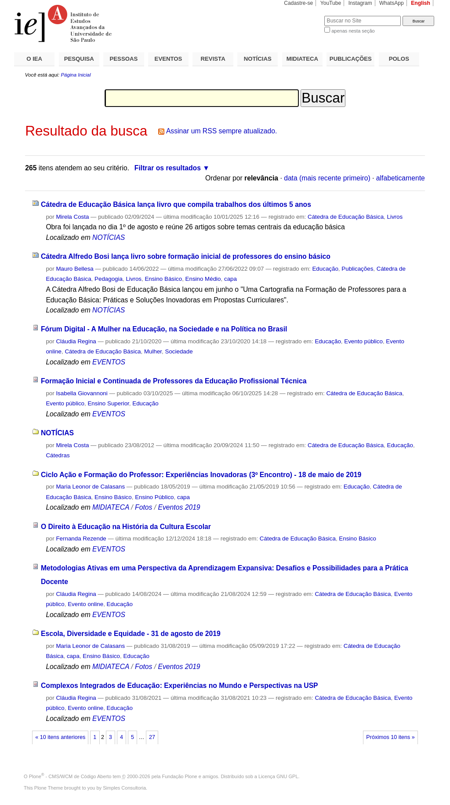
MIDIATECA (302, 58)
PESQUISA (79, 58)
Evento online (85, 604)
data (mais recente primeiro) (327, 178)
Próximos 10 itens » (390, 737)
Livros (395, 216)
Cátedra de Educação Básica (346, 216)
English (420, 3)
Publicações (357, 268)
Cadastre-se (298, 3)
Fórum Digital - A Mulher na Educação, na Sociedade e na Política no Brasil (164, 329)
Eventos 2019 (179, 507)
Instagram (360, 3)
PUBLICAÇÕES (351, 58)
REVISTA (213, 58)
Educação (325, 268)
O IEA (34, 58)
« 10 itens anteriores (60, 737)
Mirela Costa (72, 216)
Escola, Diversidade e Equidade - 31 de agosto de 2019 (131, 633)
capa (230, 279)
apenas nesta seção (352, 30)
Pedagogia (108, 279)
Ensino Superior (108, 403)
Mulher (153, 351)
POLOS (399, 58)
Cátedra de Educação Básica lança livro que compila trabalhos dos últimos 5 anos (176, 204)
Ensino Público (154, 497)
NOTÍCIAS (258, 58)
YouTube (330, 3)
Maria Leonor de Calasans (90, 486)
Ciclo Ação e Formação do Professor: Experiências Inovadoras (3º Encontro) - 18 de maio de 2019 (201, 474)
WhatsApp (391, 3)
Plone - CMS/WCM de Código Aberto (70, 776)
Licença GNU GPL (278, 776)
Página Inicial (76, 74)
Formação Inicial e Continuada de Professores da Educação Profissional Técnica (174, 381)
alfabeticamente (400, 178)
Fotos (143, 507)
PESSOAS (124, 58)
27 (152, 737)
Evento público (363, 341)
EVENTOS (168, 58)
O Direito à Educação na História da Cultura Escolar (126, 526)
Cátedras (57, 455)
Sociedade (179, 351)
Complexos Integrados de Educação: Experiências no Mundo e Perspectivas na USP (179, 685)
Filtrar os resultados (167, 168)
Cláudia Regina (76, 341)
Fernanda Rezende (81, 538)
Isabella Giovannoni (81, 393)
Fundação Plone (179, 776)
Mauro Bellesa (74, 268)
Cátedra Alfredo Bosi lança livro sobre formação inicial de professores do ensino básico (185, 256)
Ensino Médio (203, 279)
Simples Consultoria (124, 787)
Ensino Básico (163, 279)
